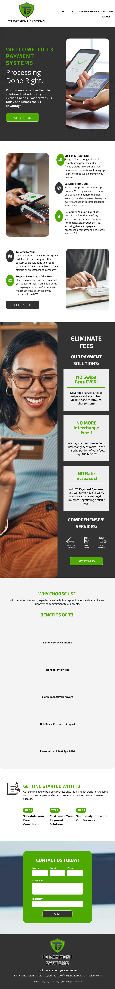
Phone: (71, 868)
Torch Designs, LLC (57, 981)
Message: (37, 880)
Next (105, 543)
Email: (53, 868)
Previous (67, 543)
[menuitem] (64, 11)
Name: (36, 868)
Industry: (37, 898)
